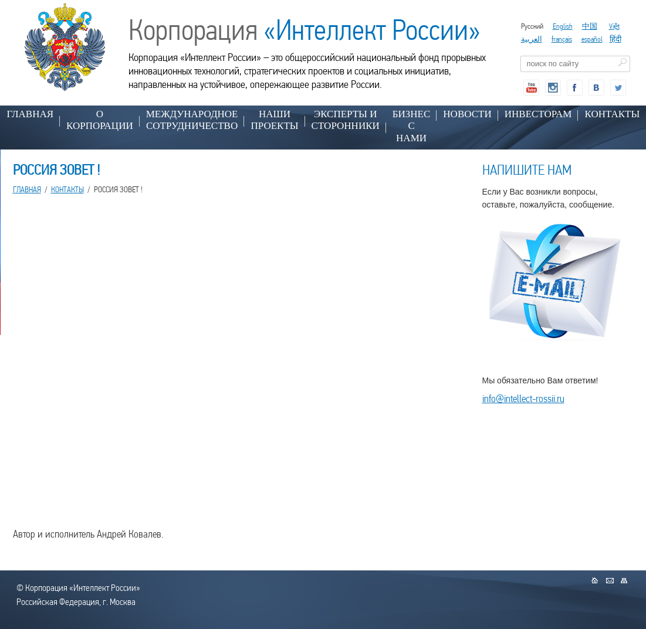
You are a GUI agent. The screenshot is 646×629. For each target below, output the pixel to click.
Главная (30, 114)
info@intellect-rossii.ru (523, 398)
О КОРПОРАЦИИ (99, 119)
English (563, 26)
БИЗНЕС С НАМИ (412, 126)
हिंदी (615, 39)
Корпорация (304, 29)
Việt (614, 26)
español (592, 39)
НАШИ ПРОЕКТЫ (274, 119)
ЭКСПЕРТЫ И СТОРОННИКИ (346, 119)
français (562, 39)
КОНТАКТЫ (67, 189)
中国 (589, 26)
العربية (531, 39)
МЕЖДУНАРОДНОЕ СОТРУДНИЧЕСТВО (192, 119)
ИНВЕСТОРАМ (538, 114)
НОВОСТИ (467, 114)
